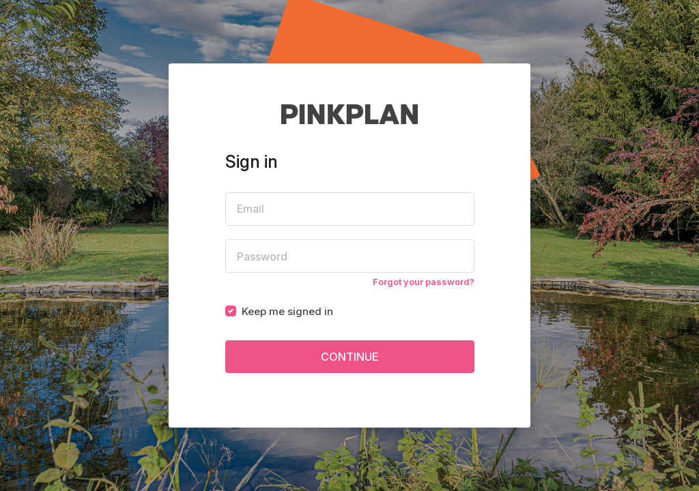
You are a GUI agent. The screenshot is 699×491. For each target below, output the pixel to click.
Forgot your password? (423, 281)
